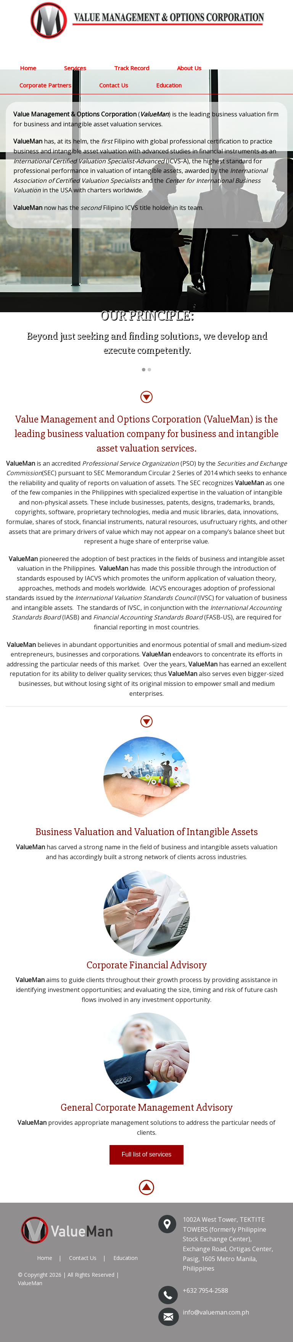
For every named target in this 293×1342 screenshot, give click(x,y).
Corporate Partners (45, 85)
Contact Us (113, 85)
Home (28, 68)
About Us (189, 68)
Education (169, 85)
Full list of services (147, 1154)
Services (75, 68)
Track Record (131, 68)
